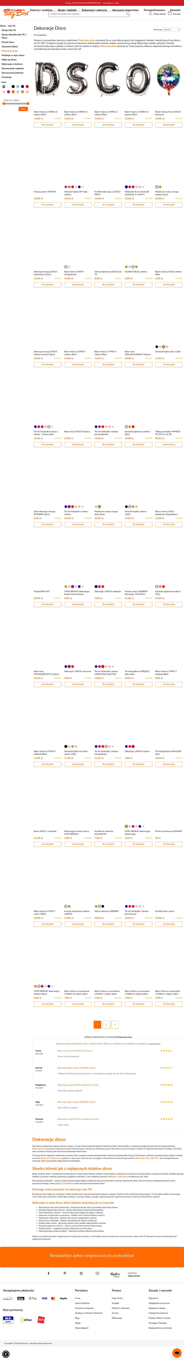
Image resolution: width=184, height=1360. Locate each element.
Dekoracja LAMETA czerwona (77, 684)
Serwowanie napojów (13, 81)
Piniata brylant (45, 1241)
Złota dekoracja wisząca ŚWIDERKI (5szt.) (44, 526)
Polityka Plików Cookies (160, 1331)
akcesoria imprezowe (50, 1171)
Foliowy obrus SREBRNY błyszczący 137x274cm (136, 606)
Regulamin (153, 1311)
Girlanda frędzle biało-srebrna (52, 1223)
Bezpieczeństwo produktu (160, 1341)
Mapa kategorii (81, 1341)
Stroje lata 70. (9, 43)
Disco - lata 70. (8, 39)
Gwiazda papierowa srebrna (51, 1239)
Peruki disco (8, 55)
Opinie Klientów (82, 1316)
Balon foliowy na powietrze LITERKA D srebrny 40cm (76, 1006)
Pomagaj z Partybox (158, 1336)
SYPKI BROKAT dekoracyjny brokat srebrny (46, 1006)
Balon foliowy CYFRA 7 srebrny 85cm (75, 366)
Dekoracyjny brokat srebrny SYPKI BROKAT (76, 846)
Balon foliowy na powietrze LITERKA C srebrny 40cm (167, 1006)
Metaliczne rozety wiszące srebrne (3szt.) (166, 206)
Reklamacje (117, 1331)
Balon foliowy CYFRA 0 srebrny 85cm (105, 366)
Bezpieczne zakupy (157, 1321)
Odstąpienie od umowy (159, 1316)
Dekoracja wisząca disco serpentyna (54, 1228)
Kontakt (115, 1316)
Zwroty (115, 1326)
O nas (77, 1311)
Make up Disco (9, 72)
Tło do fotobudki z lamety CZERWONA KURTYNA (106, 686)
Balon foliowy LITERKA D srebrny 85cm (45, 126)
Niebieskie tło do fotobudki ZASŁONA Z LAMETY (137, 206)
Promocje (6, 90)
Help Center (117, 1311)
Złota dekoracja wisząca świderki (53, 1244)
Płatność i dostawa (120, 1321)
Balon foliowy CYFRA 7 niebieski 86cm (166, 686)
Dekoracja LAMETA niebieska (107, 604)
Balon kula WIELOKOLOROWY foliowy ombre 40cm (138, 368)
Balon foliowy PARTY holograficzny (74, 286)
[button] (6, 1354)
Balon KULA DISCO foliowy (77, 444)
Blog (77, 1331)
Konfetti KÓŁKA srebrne (136, 285)
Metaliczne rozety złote (49, 1231)
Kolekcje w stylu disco (13, 68)
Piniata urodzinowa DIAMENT (168, 844)
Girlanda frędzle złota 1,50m (168, 365)
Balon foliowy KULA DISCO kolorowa (74, 1064)
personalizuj (169, 457)
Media (77, 1336)
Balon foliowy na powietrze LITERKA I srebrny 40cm (106, 1006)
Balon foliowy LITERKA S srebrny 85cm (76, 126)
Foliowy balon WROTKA (45, 205)
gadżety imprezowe (64, 1196)
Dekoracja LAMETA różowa (137, 764)
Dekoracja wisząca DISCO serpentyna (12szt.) (45, 286)
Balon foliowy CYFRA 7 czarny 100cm (44, 926)
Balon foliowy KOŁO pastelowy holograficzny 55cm (166, 527)
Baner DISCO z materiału (45, 844)
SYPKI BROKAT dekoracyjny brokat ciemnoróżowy (77, 606)
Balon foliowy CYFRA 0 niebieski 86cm (44, 766)
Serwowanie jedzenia (12, 86)
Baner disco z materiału (49, 1234)
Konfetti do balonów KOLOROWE (103, 846)
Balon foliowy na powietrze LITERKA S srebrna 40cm (137, 1006)
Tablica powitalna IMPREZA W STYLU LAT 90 (167, 446)
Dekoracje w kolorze (12, 77)
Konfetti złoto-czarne (164, 924)
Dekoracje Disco (10, 64)
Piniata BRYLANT (42, 604)
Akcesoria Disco (10, 59)
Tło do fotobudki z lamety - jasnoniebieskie (106, 446)
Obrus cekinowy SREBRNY (106, 924)
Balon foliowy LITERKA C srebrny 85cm (106, 126)
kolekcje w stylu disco (117, 1189)
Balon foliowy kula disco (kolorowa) (54, 1220)
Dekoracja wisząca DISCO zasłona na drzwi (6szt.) (45, 366)
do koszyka (47, 138)
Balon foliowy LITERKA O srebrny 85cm (136, 126)
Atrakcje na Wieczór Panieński (88, 1326)
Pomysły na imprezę (84, 1321)
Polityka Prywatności (158, 1326)
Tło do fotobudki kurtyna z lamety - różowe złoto (46, 446)
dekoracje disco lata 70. (146, 1171)
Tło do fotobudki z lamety (50, 1226)
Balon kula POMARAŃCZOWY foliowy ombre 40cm (46, 687)
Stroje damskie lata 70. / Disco (14, 49)
